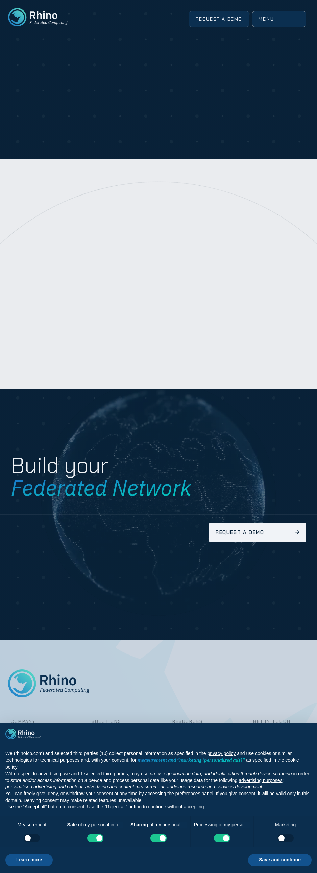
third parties (115, 773)
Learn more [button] (29, 860)
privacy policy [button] (221, 753)
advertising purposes (260, 780)
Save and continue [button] (280, 860)
